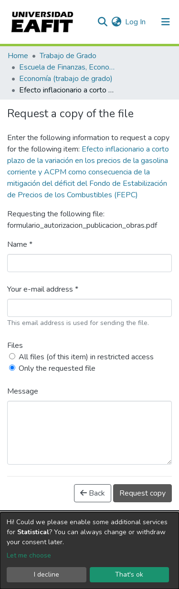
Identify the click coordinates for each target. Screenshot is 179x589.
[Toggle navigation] (165, 21)
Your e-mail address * (42, 289)
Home (18, 56)
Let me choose (29, 555)
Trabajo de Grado (68, 56)
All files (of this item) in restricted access (86, 357)
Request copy (142, 493)
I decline (46, 574)
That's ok (129, 574)
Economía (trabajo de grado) (66, 78)
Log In (136, 22)
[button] (116, 22)
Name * (19, 244)
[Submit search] (102, 22)
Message (22, 391)
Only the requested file (57, 368)
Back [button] (92, 493)
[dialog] (89, 550)
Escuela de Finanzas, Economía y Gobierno (67, 67)
